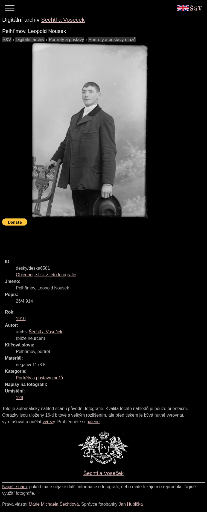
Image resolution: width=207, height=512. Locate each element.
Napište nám (14, 486)
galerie (93, 421)
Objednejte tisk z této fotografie (46, 274)
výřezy (49, 421)
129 (19, 397)
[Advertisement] (101, 239)
